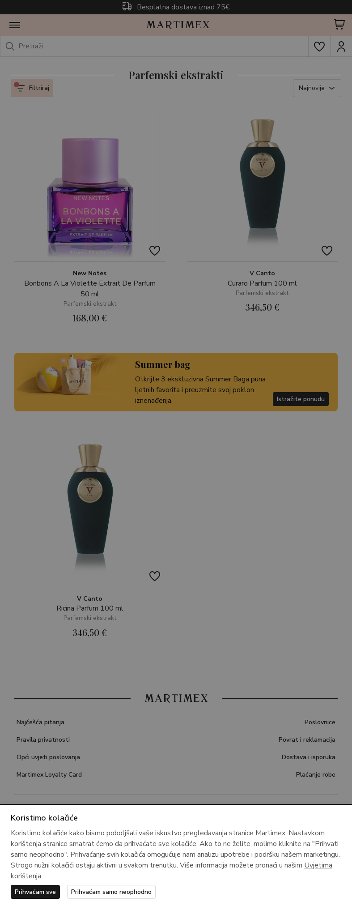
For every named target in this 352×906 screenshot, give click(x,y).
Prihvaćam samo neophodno (111, 892)
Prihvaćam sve (35, 892)
